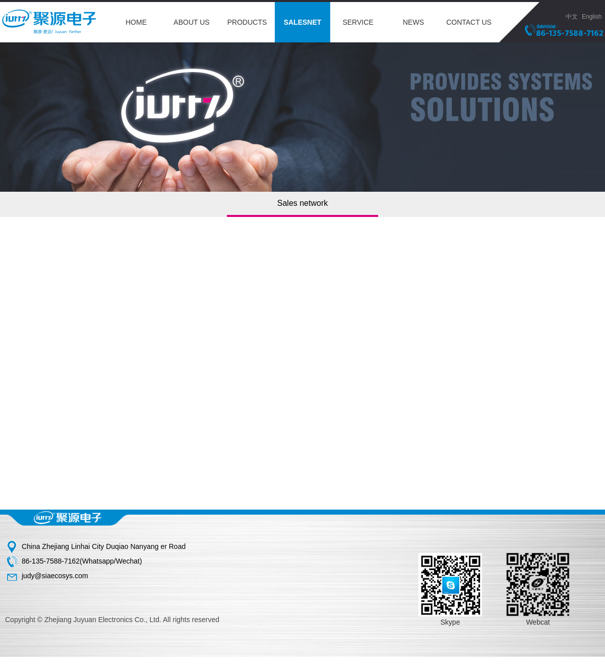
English (593, 16)
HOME (136, 22)
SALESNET (303, 22)
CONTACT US (469, 22)
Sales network (302, 203)
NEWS (413, 22)
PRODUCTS (247, 22)
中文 (572, 16)
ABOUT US (191, 22)
